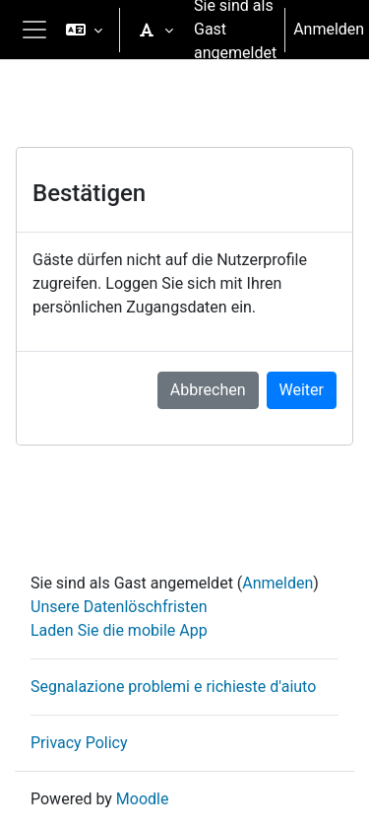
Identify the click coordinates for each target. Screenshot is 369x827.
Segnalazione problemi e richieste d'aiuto (173, 686)
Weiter (301, 389)
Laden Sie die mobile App (119, 630)
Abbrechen (208, 389)
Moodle (142, 799)
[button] (84, 29)
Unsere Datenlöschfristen (119, 606)
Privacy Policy (79, 742)
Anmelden (328, 29)
